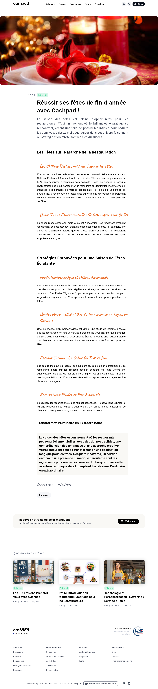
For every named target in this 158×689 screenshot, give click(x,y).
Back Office (51, 661)
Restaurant (18, 652)
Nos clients (100, 4)
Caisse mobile (52, 670)
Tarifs (88, 4)
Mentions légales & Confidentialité (42, 683)
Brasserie (17, 670)
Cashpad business (87, 652)
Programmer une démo (122, 661)
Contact (115, 656)
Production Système (55, 656)
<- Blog (31, 94)
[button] (50, 4)
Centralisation (52, 665)
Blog (114, 652)
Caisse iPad (51, 652)
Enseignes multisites (22, 665)
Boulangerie (18, 661)
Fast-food (17, 656)
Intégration (83, 656)
